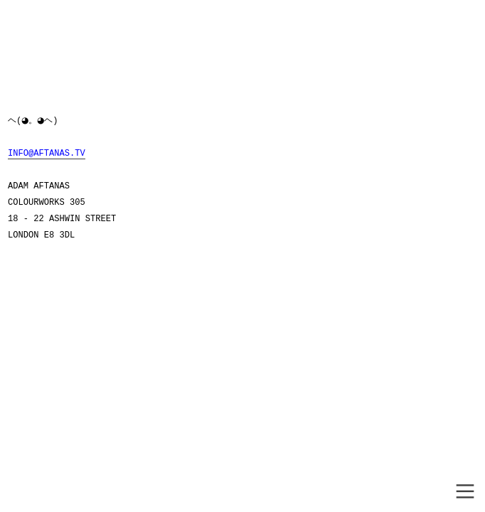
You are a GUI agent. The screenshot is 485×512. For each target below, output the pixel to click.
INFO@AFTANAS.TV (46, 154)
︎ (465, 492)
